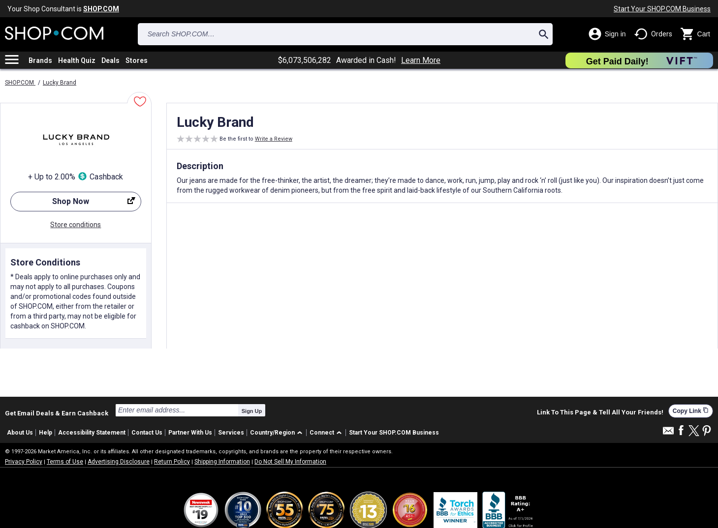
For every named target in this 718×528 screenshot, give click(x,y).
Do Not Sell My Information (290, 461)
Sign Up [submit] (252, 411)
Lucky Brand (59, 82)
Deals (110, 60)
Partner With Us (190, 432)
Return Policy (172, 461)
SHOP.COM (20, 82)
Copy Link (691, 410)
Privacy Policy (23, 461)
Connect (322, 432)
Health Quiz (76, 60)
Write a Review (273, 139)
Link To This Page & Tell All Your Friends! (600, 412)
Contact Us (146, 432)
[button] (278, 432)
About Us (20, 432)
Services (231, 432)
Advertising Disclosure (119, 461)
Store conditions (75, 224)
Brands (40, 60)
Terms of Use (65, 461)
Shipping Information (222, 461)
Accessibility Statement (91, 432)
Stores (136, 60)
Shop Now (72, 204)
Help (45, 432)
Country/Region (272, 432)
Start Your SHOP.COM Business (662, 8)
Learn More (420, 60)
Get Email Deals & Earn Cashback (56, 413)
